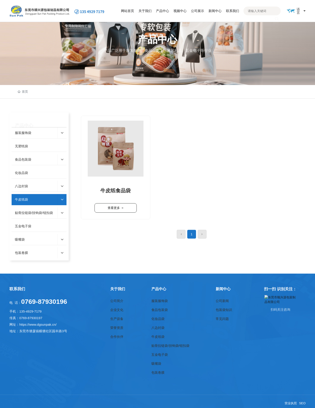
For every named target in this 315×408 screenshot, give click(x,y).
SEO (302, 403)
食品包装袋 (159, 310)
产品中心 (158, 289)
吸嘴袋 (156, 363)
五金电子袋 (159, 354)
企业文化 (116, 310)
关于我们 (117, 289)
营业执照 (291, 403)
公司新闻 (222, 301)
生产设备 (116, 319)
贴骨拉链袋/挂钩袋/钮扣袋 (170, 345)
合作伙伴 (116, 337)
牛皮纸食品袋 (115, 212)
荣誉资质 (116, 328)
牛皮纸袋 (157, 337)
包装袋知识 (224, 310)
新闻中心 (223, 289)
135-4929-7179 (30, 345)
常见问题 (222, 319)
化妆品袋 (157, 319)
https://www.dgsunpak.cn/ (37, 358)
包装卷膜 (157, 372)
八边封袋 (157, 328)
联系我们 (17, 293)
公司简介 (116, 301)
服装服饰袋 (159, 301)
